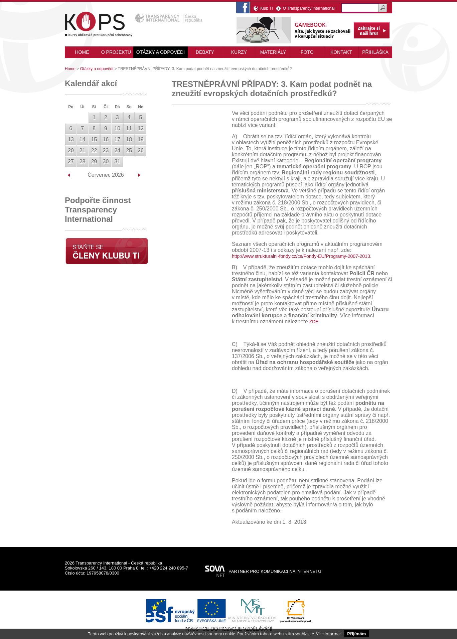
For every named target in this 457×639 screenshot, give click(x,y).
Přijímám (356, 633)
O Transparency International (309, 8)
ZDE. (314, 321)
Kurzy (239, 52)
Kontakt (341, 52)
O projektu (116, 52)
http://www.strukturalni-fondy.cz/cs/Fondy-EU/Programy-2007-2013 (301, 256)
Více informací (329, 634)
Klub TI (266, 8)
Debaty (205, 52)
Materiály (273, 52)
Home (70, 68)
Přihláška (375, 52)
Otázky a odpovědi (160, 52)
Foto (307, 52)
